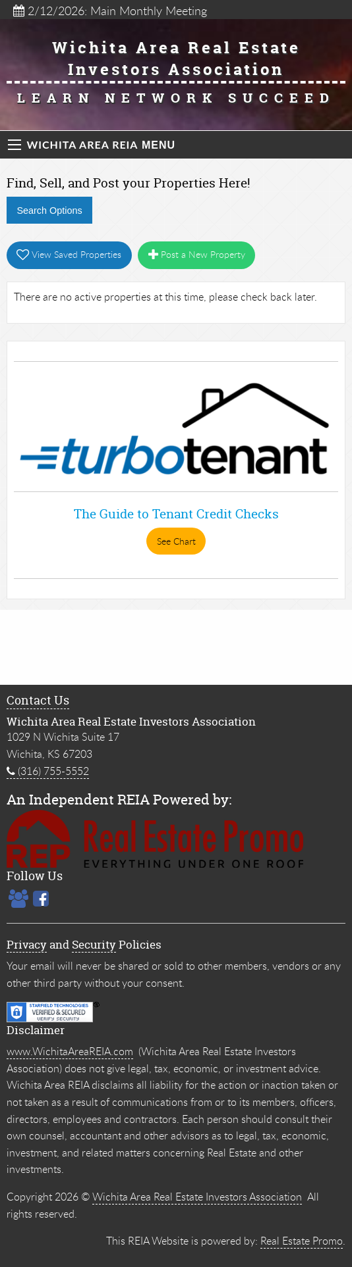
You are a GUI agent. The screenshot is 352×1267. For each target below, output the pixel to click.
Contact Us (38, 700)
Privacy (27, 944)
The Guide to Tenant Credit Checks (176, 513)
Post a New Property (196, 254)
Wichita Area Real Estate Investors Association (197, 1196)
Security (94, 944)
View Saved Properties (68, 254)
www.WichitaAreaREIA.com (70, 1051)
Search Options (49, 210)
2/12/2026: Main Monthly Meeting (110, 10)
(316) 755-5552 (48, 771)
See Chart (176, 541)
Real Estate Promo (301, 1240)
